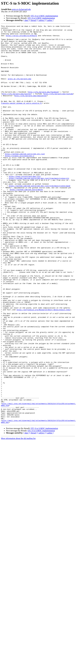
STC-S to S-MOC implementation (44, 16)
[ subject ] (42, 20)
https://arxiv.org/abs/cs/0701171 (21, 38)
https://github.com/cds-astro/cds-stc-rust (25, 180)
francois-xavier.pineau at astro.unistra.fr (21, 119)
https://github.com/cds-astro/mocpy (26, 222)
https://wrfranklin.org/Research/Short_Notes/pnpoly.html (43, 367)
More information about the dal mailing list (18, 518)
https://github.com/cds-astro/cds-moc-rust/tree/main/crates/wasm (39, 218)
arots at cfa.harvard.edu (21, 9)
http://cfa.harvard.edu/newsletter (31, 110)
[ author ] (50, 20)
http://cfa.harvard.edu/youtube (58, 108)
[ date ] (26, 20)
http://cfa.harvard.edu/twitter (16, 108)
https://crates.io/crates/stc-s (19, 182)
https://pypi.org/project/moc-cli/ (25, 207)
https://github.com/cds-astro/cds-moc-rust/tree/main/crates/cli (39, 209)
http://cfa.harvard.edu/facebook (43, 105)
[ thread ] (33, 20)
